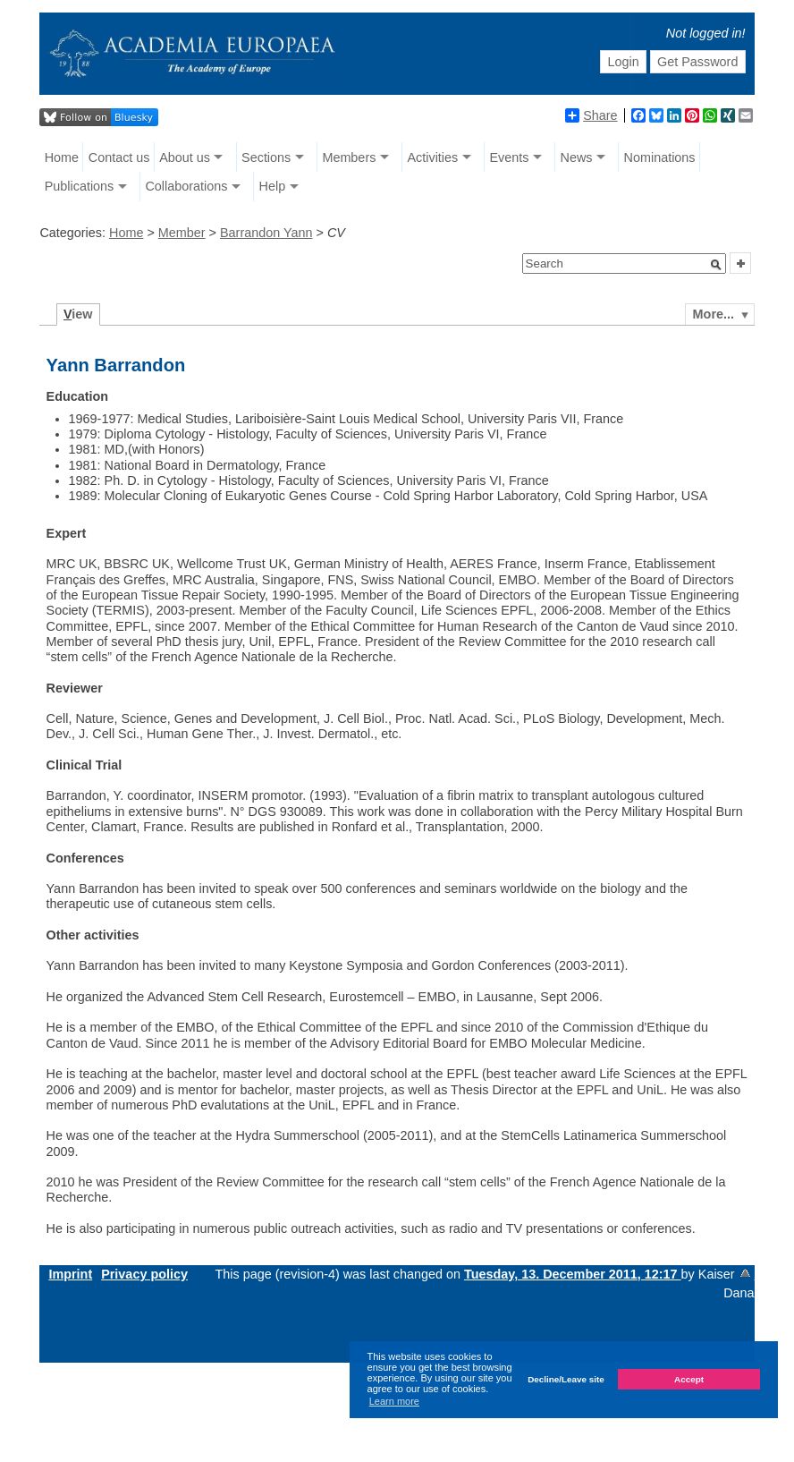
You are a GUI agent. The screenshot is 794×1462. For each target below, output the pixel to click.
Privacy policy (144, 1274)
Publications (79, 186)
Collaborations (186, 186)
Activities (432, 157)
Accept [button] (689, 1379)
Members (349, 157)
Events (508, 157)
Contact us (119, 157)
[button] (716, 265)
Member (182, 232)
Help (272, 186)
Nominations (660, 157)
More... (713, 314)
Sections (266, 157)
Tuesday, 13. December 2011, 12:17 (572, 1274)
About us (184, 157)
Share (591, 115)
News (576, 157)
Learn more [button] (394, 1401)
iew (78, 314)
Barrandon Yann (266, 232)
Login (622, 62)
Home (62, 157)
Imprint (70, 1274)
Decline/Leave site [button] (566, 1379)
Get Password (697, 62)
